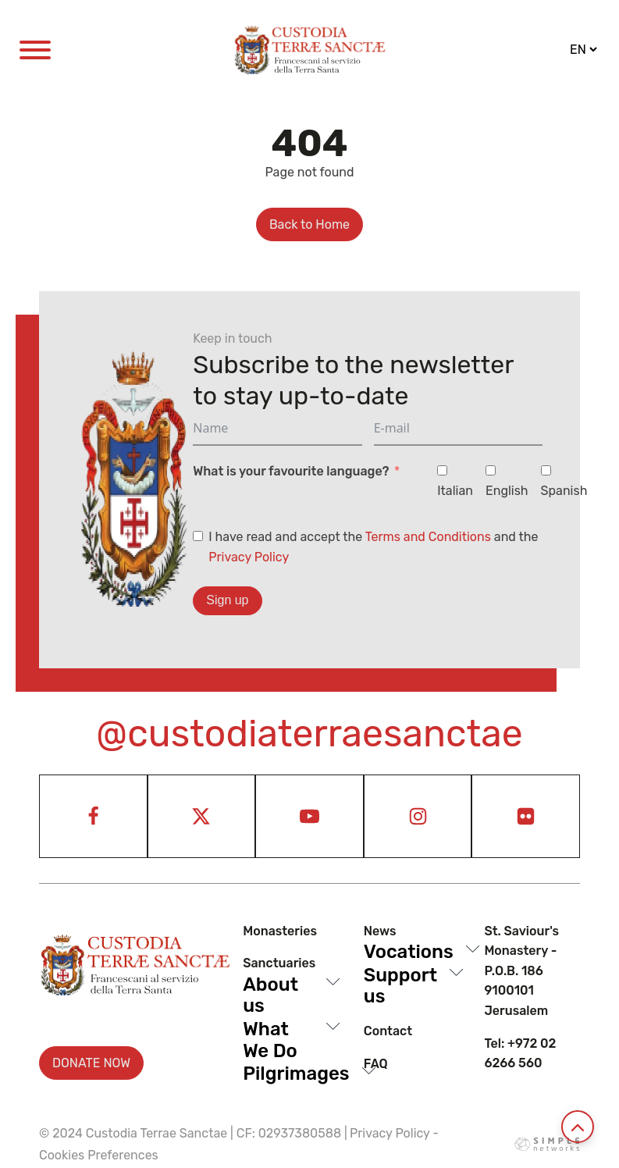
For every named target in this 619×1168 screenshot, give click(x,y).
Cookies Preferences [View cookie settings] (98, 1155)
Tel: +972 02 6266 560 (520, 1053)
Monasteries (280, 931)
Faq (376, 1063)
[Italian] (442, 470)
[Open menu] (35, 50)
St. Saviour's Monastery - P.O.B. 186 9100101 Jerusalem (521, 971)
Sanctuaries (279, 963)
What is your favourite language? (291, 471)
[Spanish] (546, 470)
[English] (491, 470)
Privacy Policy (248, 557)
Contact (388, 1031)
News (380, 931)
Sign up (227, 600)
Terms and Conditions (428, 536)
